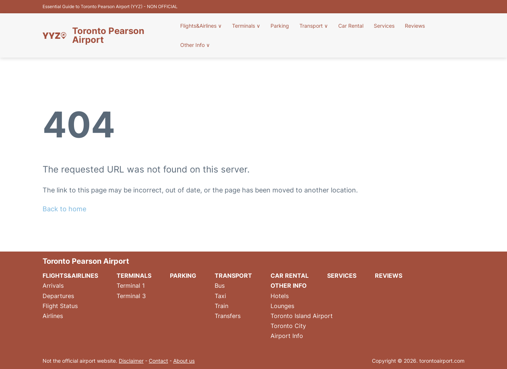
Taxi (220, 296)
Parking (280, 26)
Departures (58, 296)
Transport (313, 26)
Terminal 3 (131, 296)
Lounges (282, 306)
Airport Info (287, 335)
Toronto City (288, 325)
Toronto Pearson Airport (108, 35)
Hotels (280, 296)
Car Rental (350, 26)
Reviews (415, 26)
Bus (220, 285)
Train (221, 306)
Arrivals (53, 285)
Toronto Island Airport (302, 316)
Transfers (228, 316)
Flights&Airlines (201, 26)
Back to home (64, 209)
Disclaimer (131, 361)
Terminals (246, 26)
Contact (158, 361)
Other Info (195, 45)
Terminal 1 (131, 285)
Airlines (53, 316)
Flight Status (60, 306)
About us (184, 361)
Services (384, 26)
